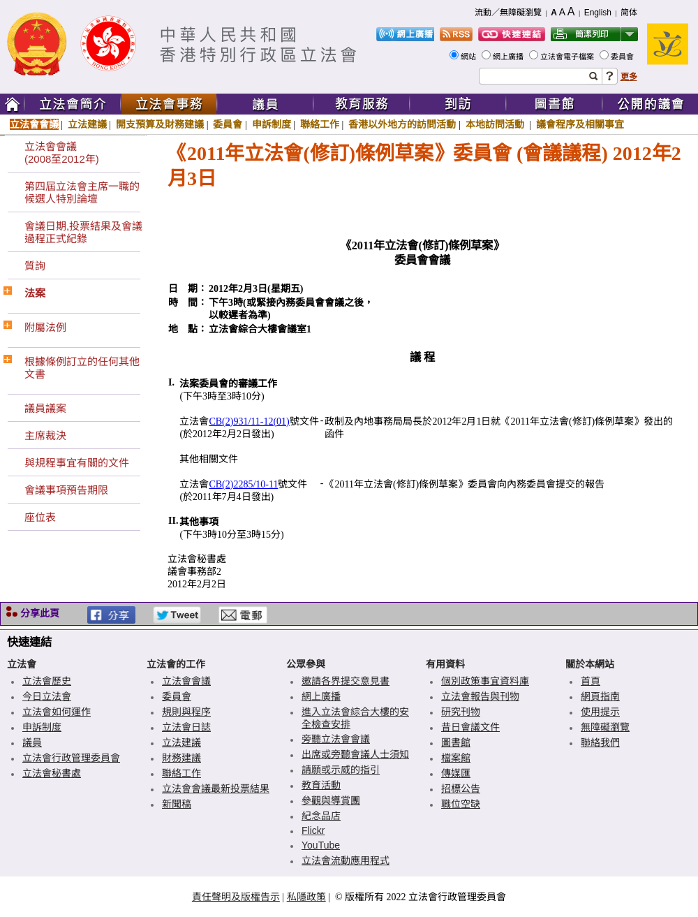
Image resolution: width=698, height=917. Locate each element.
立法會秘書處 (51, 773)
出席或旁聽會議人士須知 (355, 754)
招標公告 (460, 788)
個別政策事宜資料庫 (485, 681)
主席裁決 (45, 435)
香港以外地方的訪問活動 (402, 124)
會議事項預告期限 (66, 490)
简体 (629, 12)
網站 (469, 56)
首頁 (590, 681)
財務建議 (181, 757)
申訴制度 (271, 124)
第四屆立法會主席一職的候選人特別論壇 (82, 192)
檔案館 (455, 757)
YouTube (321, 845)
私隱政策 (306, 896)
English (597, 12)
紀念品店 (321, 815)
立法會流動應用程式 (345, 860)
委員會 (623, 56)
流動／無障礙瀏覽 (508, 12)
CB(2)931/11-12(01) (249, 421)
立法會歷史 (46, 681)
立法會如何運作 (56, 711)
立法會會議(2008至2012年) (61, 152)
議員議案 (45, 408)
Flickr (313, 830)
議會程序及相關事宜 (580, 124)
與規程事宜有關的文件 (76, 463)
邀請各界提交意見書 (345, 681)
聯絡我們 (600, 742)
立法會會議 (34, 124)
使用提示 (600, 711)
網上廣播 (509, 56)
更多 (629, 77)
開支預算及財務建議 (160, 124)
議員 (32, 742)
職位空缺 (460, 803)
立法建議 (87, 124)
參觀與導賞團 (331, 800)
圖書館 (455, 742)
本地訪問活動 (496, 124)
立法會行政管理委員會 (71, 757)
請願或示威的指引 (341, 769)
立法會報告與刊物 (480, 696)
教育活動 (321, 785)
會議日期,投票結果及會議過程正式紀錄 (83, 232)
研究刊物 (460, 711)
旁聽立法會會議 (336, 738)
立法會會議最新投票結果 (215, 788)
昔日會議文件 (470, 727)
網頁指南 (600, 696)
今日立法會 (46, 696)
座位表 (40, 517)
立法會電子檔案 (568, 56)
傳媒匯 (455, 773)
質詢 (34, 266)
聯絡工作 (319, 124)
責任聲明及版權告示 (236, 896)
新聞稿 (176, 803)
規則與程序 (186, 711)
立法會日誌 (186, 727)
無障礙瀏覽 (605, 727)
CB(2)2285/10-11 (243, 484)
